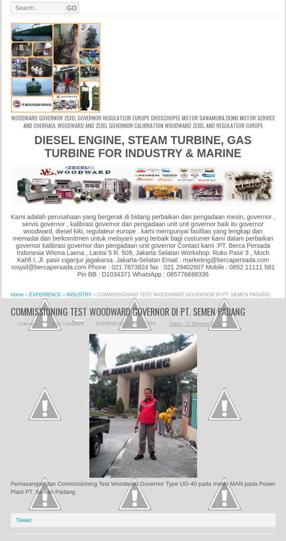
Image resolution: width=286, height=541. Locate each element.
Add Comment (67, 323)
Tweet (23, 520)
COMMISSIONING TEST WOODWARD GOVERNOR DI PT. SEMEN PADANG (128, 311)
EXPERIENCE (112, 323)
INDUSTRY (143, 323)
